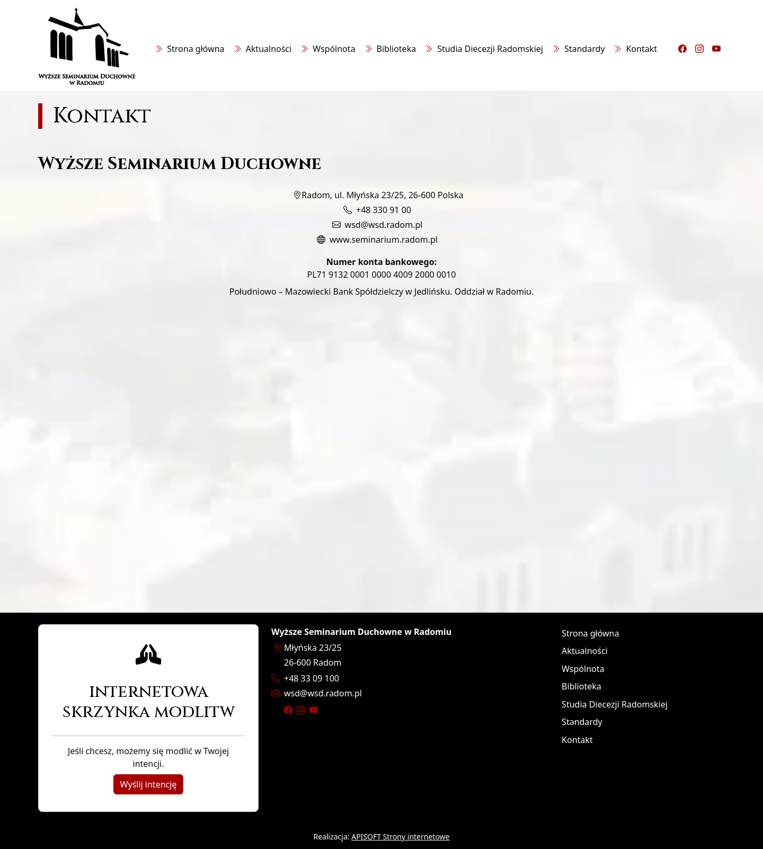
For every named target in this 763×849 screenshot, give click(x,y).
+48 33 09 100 (311, 678)
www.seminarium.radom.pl (384, 239)
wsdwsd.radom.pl (323, 693)
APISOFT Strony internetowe (400, 837)
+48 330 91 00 (383, 210)
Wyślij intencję (148, 784)
